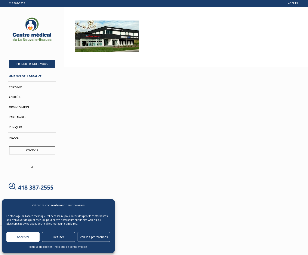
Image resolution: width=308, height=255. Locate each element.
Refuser (58, 237)
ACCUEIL (293, 3)
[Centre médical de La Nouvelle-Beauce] (32, 29)
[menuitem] (32, 64)
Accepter (23, 237)
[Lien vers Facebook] (32, 167)
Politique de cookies (40, 247)
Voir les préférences (94, 237)
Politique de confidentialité (71, 247)
